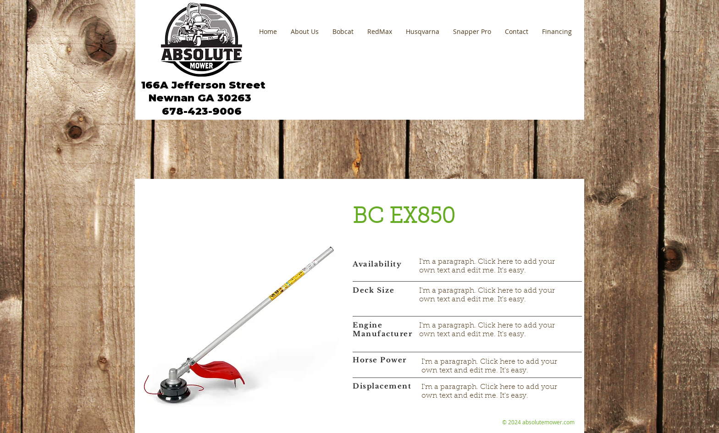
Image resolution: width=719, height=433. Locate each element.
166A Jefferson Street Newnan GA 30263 (201, 91)
